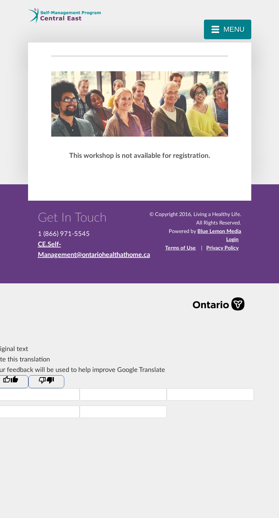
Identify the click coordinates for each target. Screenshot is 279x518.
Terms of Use (180, 248)
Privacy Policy (222, 248)
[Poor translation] (46, 381)
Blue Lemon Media (219, 231)
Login (232, 239)
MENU (234, 29)
